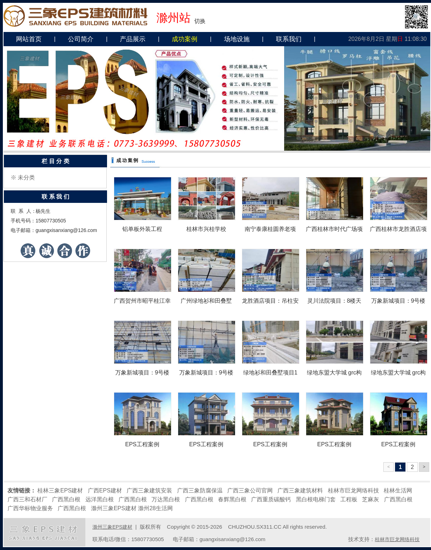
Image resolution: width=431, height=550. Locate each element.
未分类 (26, 177)
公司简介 (81, 39)
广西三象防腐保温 (200, 490)
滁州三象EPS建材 (114, 508)
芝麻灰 (370, 499)
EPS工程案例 (142, 444)
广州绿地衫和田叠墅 (206, 301)
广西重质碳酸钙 (271, 499)
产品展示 (132, 39)
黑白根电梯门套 (316, 499)
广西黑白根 (66, 499)
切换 (200, 21)
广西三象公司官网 (250, 490)
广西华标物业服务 (30, 508)
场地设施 (237, 39)
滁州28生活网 (155, 508)
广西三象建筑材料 (300, 490)
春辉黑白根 (232, 499)
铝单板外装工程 (142, 229)
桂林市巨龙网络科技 (353, 490)
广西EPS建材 (105, 490)
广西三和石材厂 (27, 499)
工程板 (348, 499)
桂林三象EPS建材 (60, 490)
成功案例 (184, 39)
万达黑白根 (165, 499)
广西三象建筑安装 (149, 490)
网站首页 (29, 39)
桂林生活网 (398, 490)
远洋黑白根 (99, 499)
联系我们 (289, 39)
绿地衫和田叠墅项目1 (270, 373)
